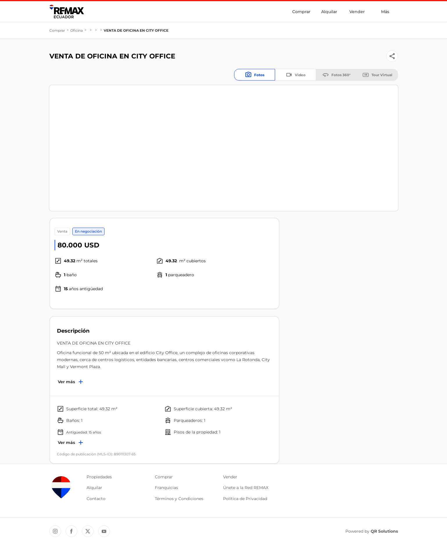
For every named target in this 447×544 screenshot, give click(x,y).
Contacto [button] (96, 498)
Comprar (301, 11)
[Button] (392, 56)
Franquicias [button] (166, 487)
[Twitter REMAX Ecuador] (88, 531)
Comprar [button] (164, 476)
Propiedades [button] (99, 476)
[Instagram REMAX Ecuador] (55, 531)
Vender (357, 11)
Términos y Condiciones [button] (179, 498)
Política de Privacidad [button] (245, 498)
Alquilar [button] (94, 487)
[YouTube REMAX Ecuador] (104, 531)
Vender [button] (230, 476)
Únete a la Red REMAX (245, 487)
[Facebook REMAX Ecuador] (71, 531)
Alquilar (329, 11)
